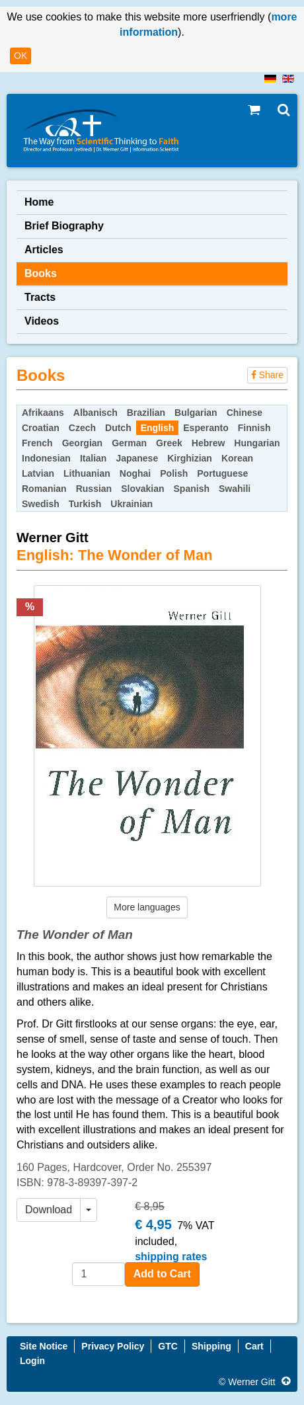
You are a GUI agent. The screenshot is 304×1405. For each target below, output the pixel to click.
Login (32, 1360)
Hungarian (257, 443)
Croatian (40, 427)
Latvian (38, 473)
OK (20, 55)
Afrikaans (43, 412)
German (129, 443)
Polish (174, 473)
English (157, 427)
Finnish (254, 427)
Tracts (40, 297)
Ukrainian (131, 504)
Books (40, 273)
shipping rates (171, 1256)
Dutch (118, 427)
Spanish (191, 488)
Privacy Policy (112, 1346)
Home (39, 202)
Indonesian (46, 458)
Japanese (137, 458)
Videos (41, 321)
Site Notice (43, 1346)
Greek (169, 443)
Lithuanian (86, 473)
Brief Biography (64, 225)
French (37, 443)
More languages (147, 907)
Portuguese (222, 473)
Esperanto (205, 427)
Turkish (85, 504)
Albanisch (95, 412)
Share (267, 375)
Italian (93, 458)
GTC (168, 1346)
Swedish (40, 504)
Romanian (44, 488)
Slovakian (142, 488)
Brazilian (146, 412)
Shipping (211, 1346)
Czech (82, 427)
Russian (94, 488)
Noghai (135, 473)
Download (48, 1209)
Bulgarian (195, 412)
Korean (237, 458)
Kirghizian (189, 458)
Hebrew (208, 443)
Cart (254, 1346)
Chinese (244, 412)
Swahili (234, 488)
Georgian (82, 443)
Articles (43, 249)
